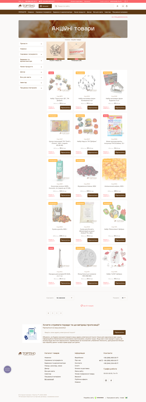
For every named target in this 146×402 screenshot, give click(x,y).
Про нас (78, 360)
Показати (116, 298)
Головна (67, 39)
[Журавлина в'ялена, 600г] (87, 170)
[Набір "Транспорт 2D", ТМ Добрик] (59, 83)
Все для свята (98, 12)
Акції (60, 1)
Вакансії (78, 377)
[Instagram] (125, 1)
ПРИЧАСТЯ (22, 12)
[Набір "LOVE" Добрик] (114, 258)
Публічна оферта (81, 379)
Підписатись (119, 332)
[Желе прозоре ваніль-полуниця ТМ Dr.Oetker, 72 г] (114, 125)
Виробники (79, 357)
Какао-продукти (79, 12)
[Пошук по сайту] (56, 6)
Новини (78, 382)
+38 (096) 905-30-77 (31, 1)
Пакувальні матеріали (119, 12)
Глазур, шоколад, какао (53, 366)
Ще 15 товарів (88, 306)
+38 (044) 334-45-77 (111, 363)
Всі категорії (49, 379)
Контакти (87, 1)
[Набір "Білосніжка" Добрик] (114, 213)
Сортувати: (50, 298)
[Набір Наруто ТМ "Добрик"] (87, 125)
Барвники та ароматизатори (62, 12)
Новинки (31, 12)
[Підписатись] (65, 108)
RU (22, 1)
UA (20, 1)
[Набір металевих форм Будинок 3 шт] (114, 83)
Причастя (23, 43)
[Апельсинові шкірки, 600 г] (114, 170)
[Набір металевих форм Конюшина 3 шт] (87, 83)
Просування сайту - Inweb (117, 398)
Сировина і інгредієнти (43, 12)
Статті (77, 366)
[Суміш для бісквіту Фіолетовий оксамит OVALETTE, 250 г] (87, 213)
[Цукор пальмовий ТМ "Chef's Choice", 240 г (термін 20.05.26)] (59, 125)
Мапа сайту (79, 371)
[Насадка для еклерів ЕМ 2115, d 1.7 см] (59, 258)
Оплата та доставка (76, 1)
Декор (89, 12)
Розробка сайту (94, 398)
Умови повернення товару (84, 374)
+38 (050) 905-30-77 (48, 1)
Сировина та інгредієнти (54, 360)
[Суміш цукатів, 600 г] (59, 213)
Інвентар (108, 12)
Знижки (66, 1)
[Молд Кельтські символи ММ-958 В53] (87, 258)
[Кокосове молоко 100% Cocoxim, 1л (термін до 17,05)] (59, 170)
